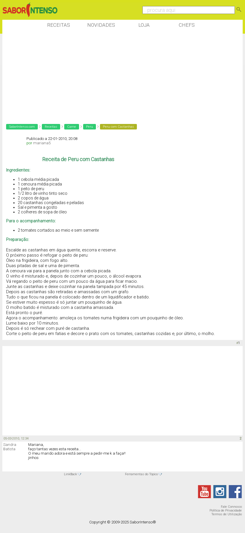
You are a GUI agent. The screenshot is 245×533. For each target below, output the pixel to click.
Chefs (187, 25)
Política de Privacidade (226, 510)
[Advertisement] (108, 75)
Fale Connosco (231, 507)
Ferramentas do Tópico (141, 474)
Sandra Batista (9, 446)
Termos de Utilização (226, 514)
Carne (71, 127)
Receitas (58, 25)
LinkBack (70, 474)
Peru (89, 127)
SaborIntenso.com (22, 127)
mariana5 (42, 143)
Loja (144, 25)
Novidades (101, 25)
